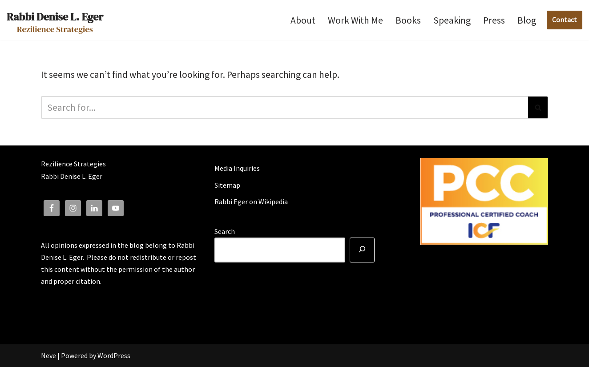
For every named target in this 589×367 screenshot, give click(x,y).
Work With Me (355, 20)
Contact (564, 19)
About (302, 20)
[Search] (284, 107)
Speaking (452, 20)
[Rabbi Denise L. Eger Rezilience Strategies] (55, 20)
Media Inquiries (237, 168)
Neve (48, 355)
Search (224, 231)
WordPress (113, 355)
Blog (526, 20)
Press (494, 20)
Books (408, 20)
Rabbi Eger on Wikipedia (251, 201)
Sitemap (227, 185)
